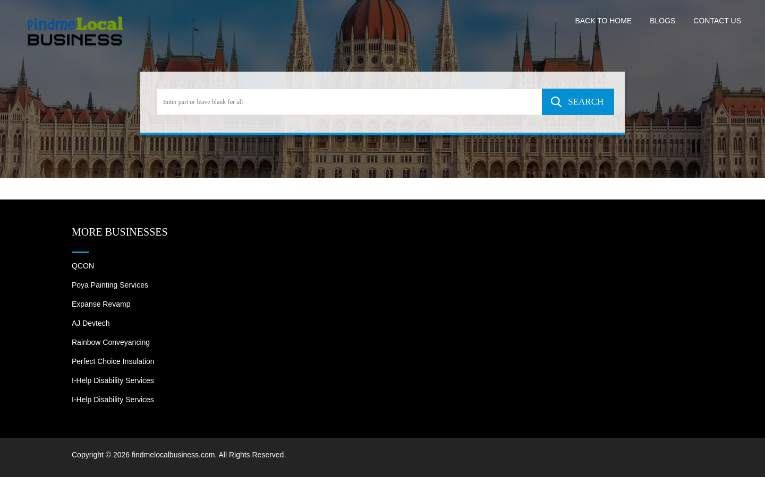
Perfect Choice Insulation (113, 361)
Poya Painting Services (110, 285)
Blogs (662, 20)
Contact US (717, 20)
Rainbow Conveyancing (111, 342)
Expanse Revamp (101, 304)
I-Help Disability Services (113, 380)
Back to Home (603, 20)
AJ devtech (91, 323)
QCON (83, 266)
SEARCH (586, 102)
